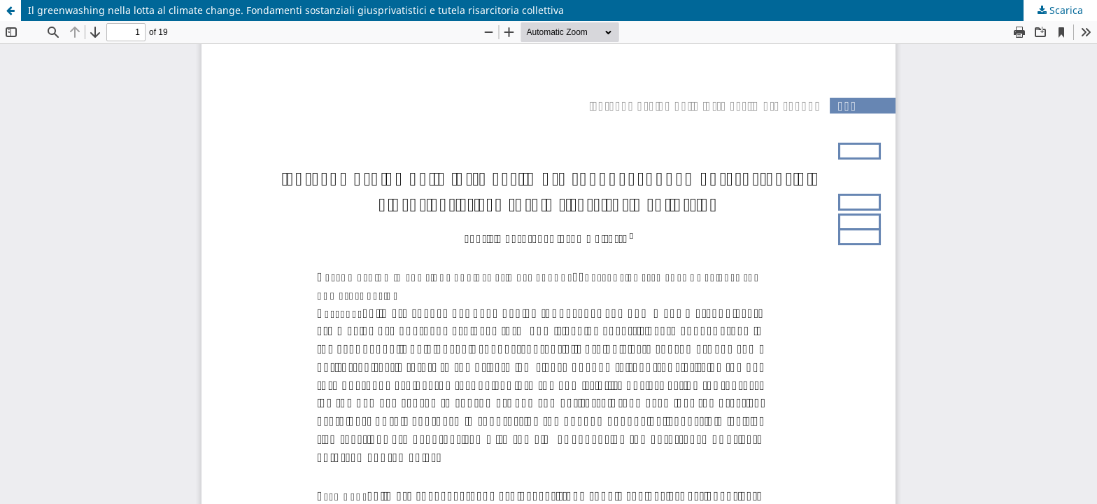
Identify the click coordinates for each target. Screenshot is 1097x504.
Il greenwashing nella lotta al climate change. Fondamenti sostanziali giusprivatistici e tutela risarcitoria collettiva (296, 10)
